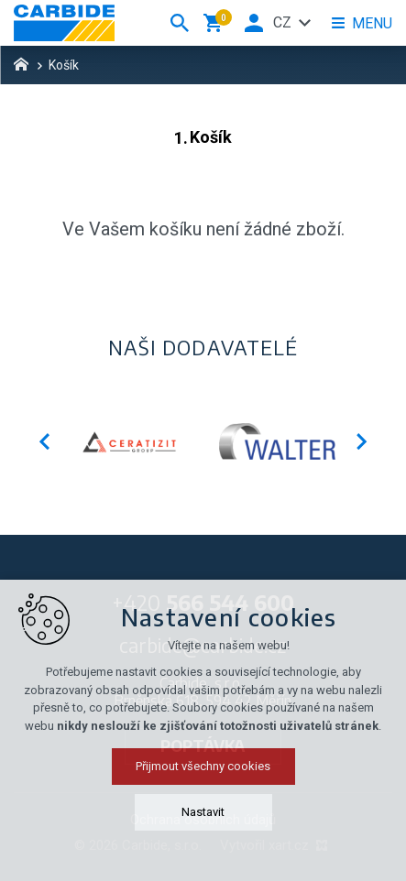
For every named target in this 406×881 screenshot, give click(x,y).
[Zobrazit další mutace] (305, 23)
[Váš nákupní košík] (216, 23)
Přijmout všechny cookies (203, 766)
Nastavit (203, 812)
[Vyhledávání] (179, 23)
